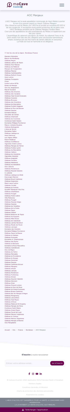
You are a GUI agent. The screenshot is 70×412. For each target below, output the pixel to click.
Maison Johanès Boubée (13, 125)
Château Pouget (10, 193)
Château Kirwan (10, 277)
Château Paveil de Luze (13, 312)
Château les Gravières (12, 154)
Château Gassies (10, 204)
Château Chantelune (12, 191)
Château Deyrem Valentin (14, 279)
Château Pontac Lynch (13, 148)
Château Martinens (11, 162)
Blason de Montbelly (12, 58)
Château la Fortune (11, 187)
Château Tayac (10, 210)
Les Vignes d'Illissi (11, 137)
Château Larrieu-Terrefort (14, 223)
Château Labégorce (12, 133)
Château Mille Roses (12, 218)
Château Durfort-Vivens (13, 75)
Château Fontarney (11, 275)
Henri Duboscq (10, 135)
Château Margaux (11, 266)
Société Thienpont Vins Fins (14, 189)
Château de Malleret (12, 66)
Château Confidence (12, 141)
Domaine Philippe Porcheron (15, 231)
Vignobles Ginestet (11, 156)
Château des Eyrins (11, 241)
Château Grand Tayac (12, 310)
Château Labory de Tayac (14, 62)
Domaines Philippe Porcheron (15, 123)
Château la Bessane (12, 243)
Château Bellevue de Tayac (14, 214)
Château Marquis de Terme (14, 146)
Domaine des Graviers (12, 229)
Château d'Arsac (10, 302)
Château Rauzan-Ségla (13, 202)
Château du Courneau (12, 118)
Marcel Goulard (10, 89)
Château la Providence (13, 256)
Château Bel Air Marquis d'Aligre (16, 293)
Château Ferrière (11, 160)
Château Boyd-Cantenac (13, 179)
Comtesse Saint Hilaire (13, 308)
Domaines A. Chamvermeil (14, 239)
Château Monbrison (11, 272)
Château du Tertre (11, 252)
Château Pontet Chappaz (14, 106)
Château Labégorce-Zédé (14, 175)
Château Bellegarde (12, 127)
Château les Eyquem (12, 216)
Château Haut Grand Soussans (15, 96)
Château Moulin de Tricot (13, 225)
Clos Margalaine (10, 322)
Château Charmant (11, 116)
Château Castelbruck (12, 247)
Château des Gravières (13, 102)
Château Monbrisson (12, 168)
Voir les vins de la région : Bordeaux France (21, 53)
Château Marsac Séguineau (14, 318)
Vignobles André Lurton (13, 143)
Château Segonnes (11, 181)
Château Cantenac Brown (14, 264)
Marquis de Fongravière (13, 69)
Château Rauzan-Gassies (13, 171)
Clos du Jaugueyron (12, 87)
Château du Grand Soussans (15, 289)
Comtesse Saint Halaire (13, 121)
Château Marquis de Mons (14, 306)
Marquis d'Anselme (11, 56)
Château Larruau (10, 270)
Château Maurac (10, 71)
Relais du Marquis (11, 85)
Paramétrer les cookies (35, 394)
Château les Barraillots (13, 104)
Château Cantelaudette (13, 73)
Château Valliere (10, 152)
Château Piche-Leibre (12, 195)
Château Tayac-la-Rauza (13, 233)
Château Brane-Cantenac (14, 291)
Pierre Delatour (10, 139)
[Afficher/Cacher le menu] (62, 5)
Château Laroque (11, 227)
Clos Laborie (9, 166)
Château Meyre (10, 60)
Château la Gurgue (11, 258)
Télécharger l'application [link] (35, 410)
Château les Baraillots (12, 164)
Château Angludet (11, 158)
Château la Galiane (11, 235)
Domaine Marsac (10, 112)
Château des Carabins (12, 94)
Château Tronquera (11, 79)
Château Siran (10, 283)
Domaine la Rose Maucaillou (15, 245)
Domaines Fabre (10, 131)
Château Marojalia (11, 254)
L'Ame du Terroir (10, 129)
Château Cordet (10, 185)
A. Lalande (8, 173)
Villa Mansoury (10, 198)
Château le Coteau (11, 316)
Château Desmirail (11, 260)
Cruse (7, 81)
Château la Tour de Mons (13, 287)
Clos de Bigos (10, 250)
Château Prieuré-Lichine (13, 285)
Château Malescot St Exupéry (15, 304)
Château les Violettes (12, 206)
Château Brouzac (11, 100)
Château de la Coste (12, 208)
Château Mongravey (12, 295)
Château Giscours (11, 281)
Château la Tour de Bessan (14, 108)
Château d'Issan (10, 268)
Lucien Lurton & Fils (11, 83)
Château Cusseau (11, 98)
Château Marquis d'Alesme (14, 320)
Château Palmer (10, 212)
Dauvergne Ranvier (11, 177)
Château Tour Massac (12, 64)
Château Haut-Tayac (12, 299)
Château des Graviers (12, 91)
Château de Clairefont (12, 220)
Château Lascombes (12, 297)
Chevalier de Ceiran (12, 114)
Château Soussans (11, 237)
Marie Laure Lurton (11, 183)
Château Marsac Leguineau (14, 314)
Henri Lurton (9, 77)
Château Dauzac (10, 110)
